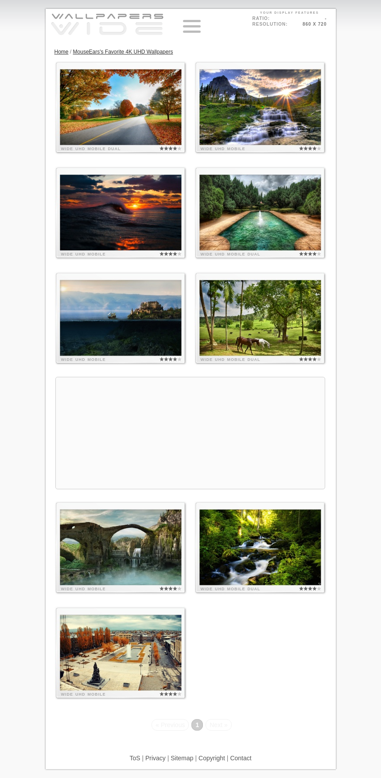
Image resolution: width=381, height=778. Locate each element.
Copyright (211, 758)
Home (61, 52)
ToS (134, 758)
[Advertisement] (190, 433)
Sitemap (182, 758)
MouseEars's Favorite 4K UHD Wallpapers (123, 52)
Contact (240, 758)
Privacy (155, 758)
